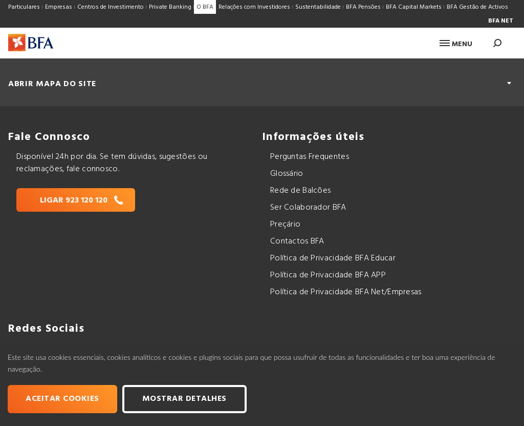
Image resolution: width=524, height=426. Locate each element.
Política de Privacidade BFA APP (328, 275)
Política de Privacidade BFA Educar (333, 258)
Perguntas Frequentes (309, 157)
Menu (456, 44)
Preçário (285, 224)
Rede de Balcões (300, 190)
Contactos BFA (297, 241)
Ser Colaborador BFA (308, 207)
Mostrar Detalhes (184, 398)
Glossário (286, 173)
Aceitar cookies (62, 398)
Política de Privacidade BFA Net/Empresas (346, 292)
